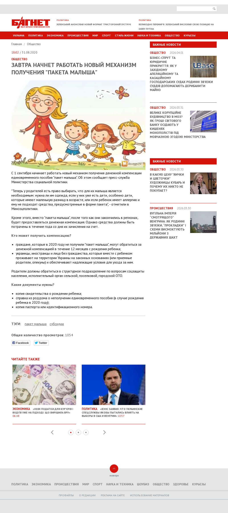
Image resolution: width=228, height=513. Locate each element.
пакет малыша (36, 324)
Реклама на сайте (113, 495)
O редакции (87, 495)
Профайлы (66, 495)
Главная (17, 44)
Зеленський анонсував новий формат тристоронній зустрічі (94, 24)
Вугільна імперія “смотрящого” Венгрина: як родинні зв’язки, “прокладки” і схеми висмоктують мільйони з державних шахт (168, 225)
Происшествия (77, 35)
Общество (172, 35)
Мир (95, 35)
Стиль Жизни (124, 35)
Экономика (55, 35)
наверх (114, 475)
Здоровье (181, 484)
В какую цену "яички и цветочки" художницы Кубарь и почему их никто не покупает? (167, 182)
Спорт (106, 35)
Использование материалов (149, 495)
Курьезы (189, 35)
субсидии (57, 324)
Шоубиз (143, 484)
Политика (35, 35)
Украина (18, 35)
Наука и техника (149, 35)
